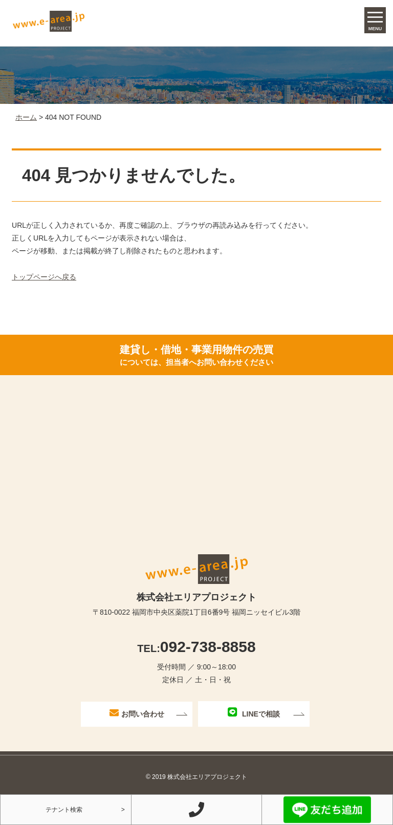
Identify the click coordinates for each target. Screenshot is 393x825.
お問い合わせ (137, 713)
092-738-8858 (196, 646)
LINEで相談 (254, 712)
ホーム (26, 117)
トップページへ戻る (44, 277)
